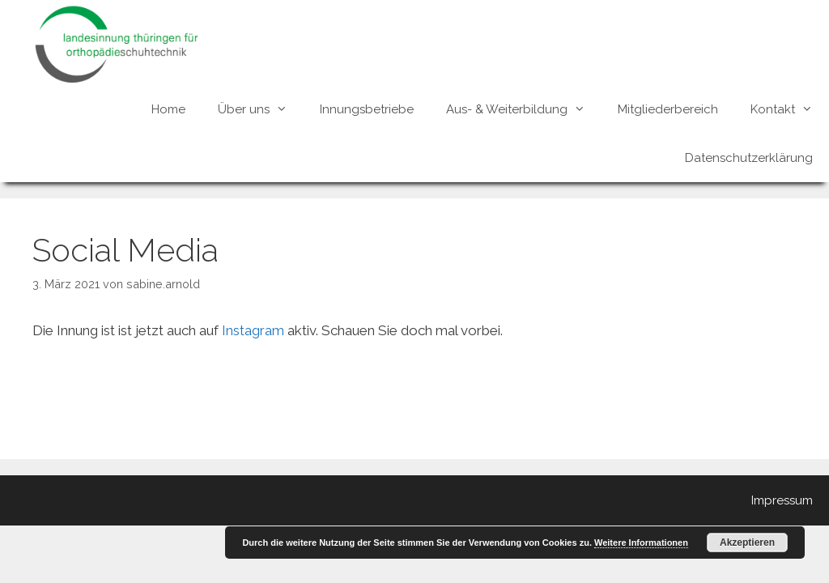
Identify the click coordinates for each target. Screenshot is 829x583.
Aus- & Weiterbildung (524, 109)
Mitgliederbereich (668, 109)
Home (168, 109)
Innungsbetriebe (367, 109)
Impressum (782, 500)
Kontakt (789, 109)
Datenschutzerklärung (749, 158)
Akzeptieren (747, 542)
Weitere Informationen (641, 542)
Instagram (253, 330)
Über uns (261, 109)
